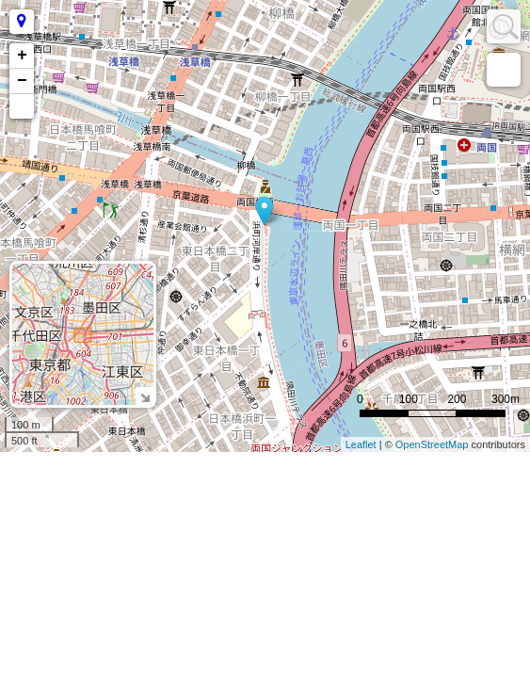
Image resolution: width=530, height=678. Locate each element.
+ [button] (22, 55)
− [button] (22, 81)
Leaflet (361, 444)
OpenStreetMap (432, 444)
